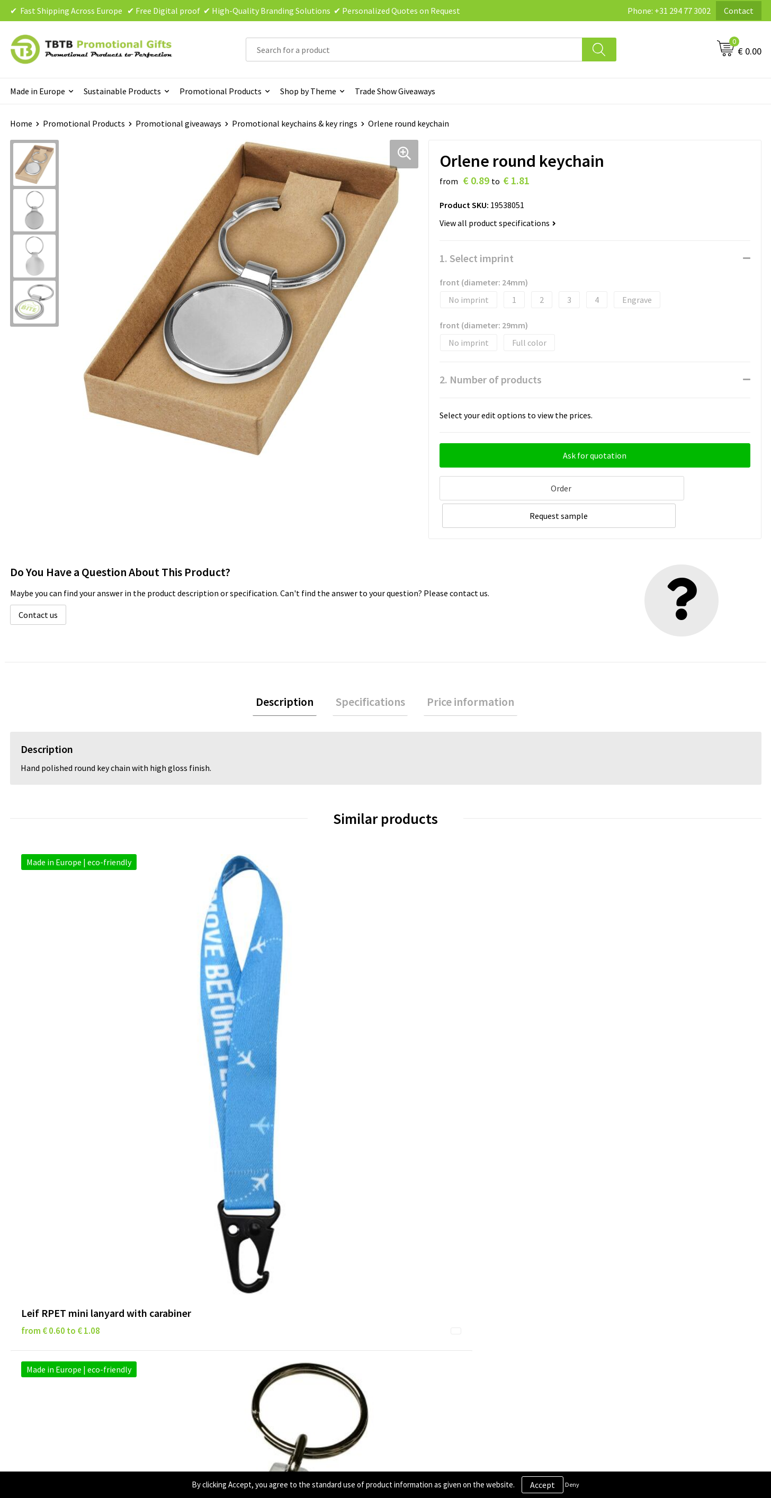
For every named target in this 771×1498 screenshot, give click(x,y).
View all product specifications (498, 223)
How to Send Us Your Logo (259, 1286)
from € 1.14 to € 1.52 (624, 1044)
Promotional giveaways (178, 123)
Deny (572, 1484)
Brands (411, 1205)
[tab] (291, 672)
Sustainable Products (122, 91)
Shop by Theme (308, 91)
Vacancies (602, 1221)
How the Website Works (255, 1237)
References (605, 1237)
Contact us (38, 584)
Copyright (417, 1269)
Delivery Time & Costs (251, 1221)
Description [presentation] (291, 672)
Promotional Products (221, 91)
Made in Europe (37, 91)
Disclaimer (418, 1237)
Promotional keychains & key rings (294, 123)
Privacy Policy (424, 1221)
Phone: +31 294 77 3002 (669, 10)
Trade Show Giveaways (395, 91)
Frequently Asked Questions (262, 1205)
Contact (739, 10)
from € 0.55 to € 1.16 (248, 1028)
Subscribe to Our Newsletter (450, 1286)
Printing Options (243, 1254)
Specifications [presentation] (370, 672)
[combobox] (414, 49)
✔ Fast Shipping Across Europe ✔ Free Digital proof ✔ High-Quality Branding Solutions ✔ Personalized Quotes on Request (235, 10)
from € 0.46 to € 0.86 (436, 1044)
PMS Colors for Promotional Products (281, 1269)
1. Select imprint (477, 258)
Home (21, 123)
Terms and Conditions (438, 1254)
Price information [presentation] (464, 672)
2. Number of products (491, 379)
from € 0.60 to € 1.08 (60, 1044)
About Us (601, 1205)
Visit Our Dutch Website (627, 1254)
